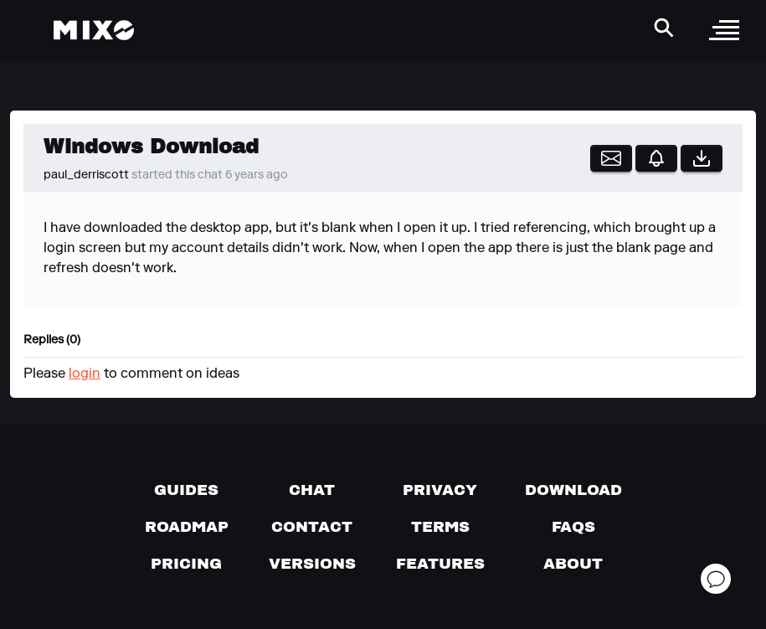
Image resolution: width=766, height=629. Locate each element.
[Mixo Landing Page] (94, 30)
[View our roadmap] (186, 527)
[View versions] (312, 563)
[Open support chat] (716, 578)
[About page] (573, 563)
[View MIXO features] (440, 563)
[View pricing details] (186, 563)
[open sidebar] (724, 30)
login (84, 374)
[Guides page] (186, 490)
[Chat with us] (311, 490)
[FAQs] (573, 527)
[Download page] (573, 490)
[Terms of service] (440, 527)
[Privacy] (440, 490)
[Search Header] (663, 27)
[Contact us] (312, 527)
